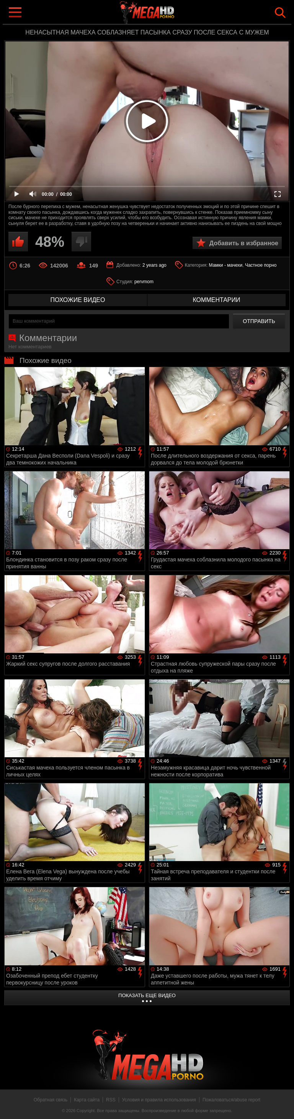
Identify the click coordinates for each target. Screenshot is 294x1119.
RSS (111, 1100)
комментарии (216, 300)
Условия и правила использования (159, 1100)
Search (280, 12)
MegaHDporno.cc (162, 13)
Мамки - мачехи (226, 265)
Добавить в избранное (243, 243)
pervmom (144, 281)
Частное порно (261, 265)
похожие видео (78, 300)
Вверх (282, 1105)
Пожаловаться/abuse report (231, 1100)
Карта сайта (87, 1100)
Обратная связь (50, 1100)
